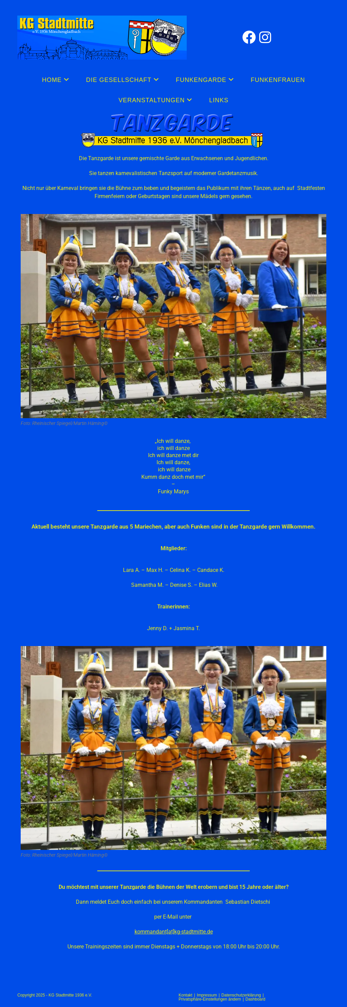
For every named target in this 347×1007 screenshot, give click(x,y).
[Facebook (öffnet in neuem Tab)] (250, 37)
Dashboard (255, 999)
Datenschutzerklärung (241, 995)
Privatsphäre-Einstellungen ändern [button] (210, 999)
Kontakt (185, 995)
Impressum (207, 995)
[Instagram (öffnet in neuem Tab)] (266, 37)
